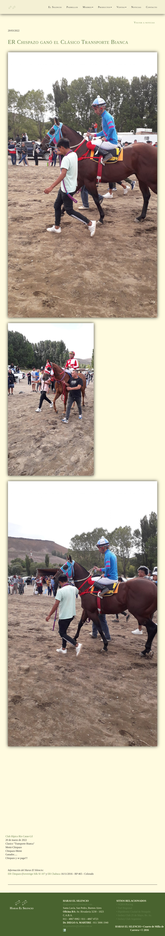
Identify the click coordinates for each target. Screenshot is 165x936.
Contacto (151, 7)
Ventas (121, 7)
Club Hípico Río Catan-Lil (19, 836)
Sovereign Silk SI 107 (34, 873)
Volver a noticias (144, 22)
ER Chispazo (14, 873)
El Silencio (55, 7)
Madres (88, 7)
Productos (105, 7)
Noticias (136, 7)
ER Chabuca (54, 873)
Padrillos (72, 7)
